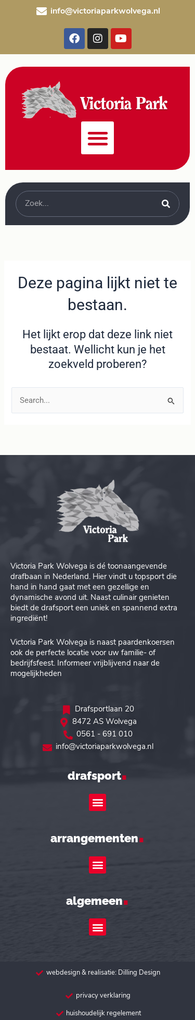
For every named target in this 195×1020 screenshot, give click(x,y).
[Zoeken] (166, 203)
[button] (97, 137)
